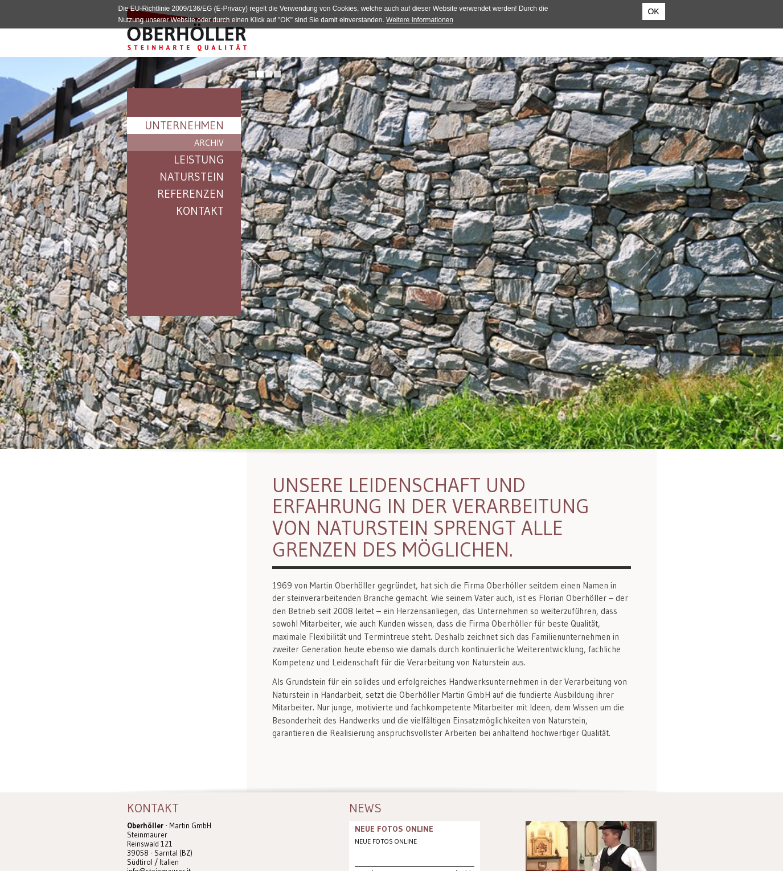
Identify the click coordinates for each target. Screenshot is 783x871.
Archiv (209, 142)
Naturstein (191, 176)
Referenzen (190, 194)
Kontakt (200, 211)
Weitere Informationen (419, 20)
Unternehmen (184, 125)
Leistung (199, 159)
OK (653, 11)
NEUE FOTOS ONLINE (394, 829)
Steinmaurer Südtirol (187, 30)
